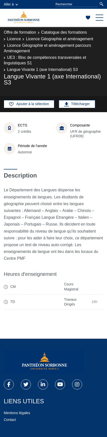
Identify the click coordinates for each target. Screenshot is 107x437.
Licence (14, 39)
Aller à (11, 4)
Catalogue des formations (64, 32)
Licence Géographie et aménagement (59, 39)
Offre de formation (20, 32)
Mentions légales (17, 413)
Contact (10, 420)
